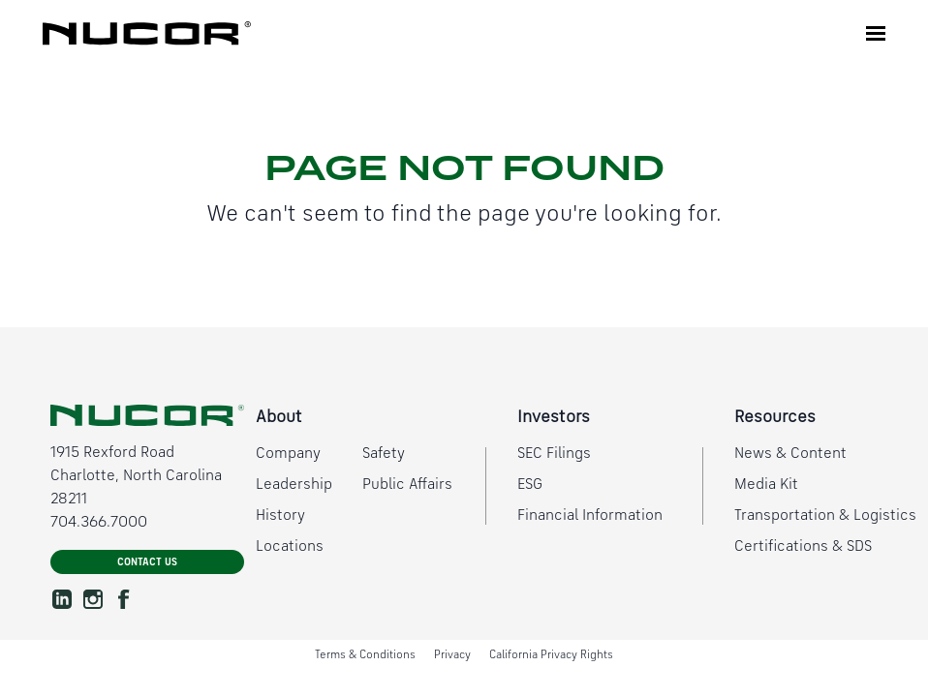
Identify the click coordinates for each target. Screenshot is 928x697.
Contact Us (147, 563)
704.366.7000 (98, 522)
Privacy (452, 655)
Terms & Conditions (365, 655)
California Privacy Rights (551, 655)
